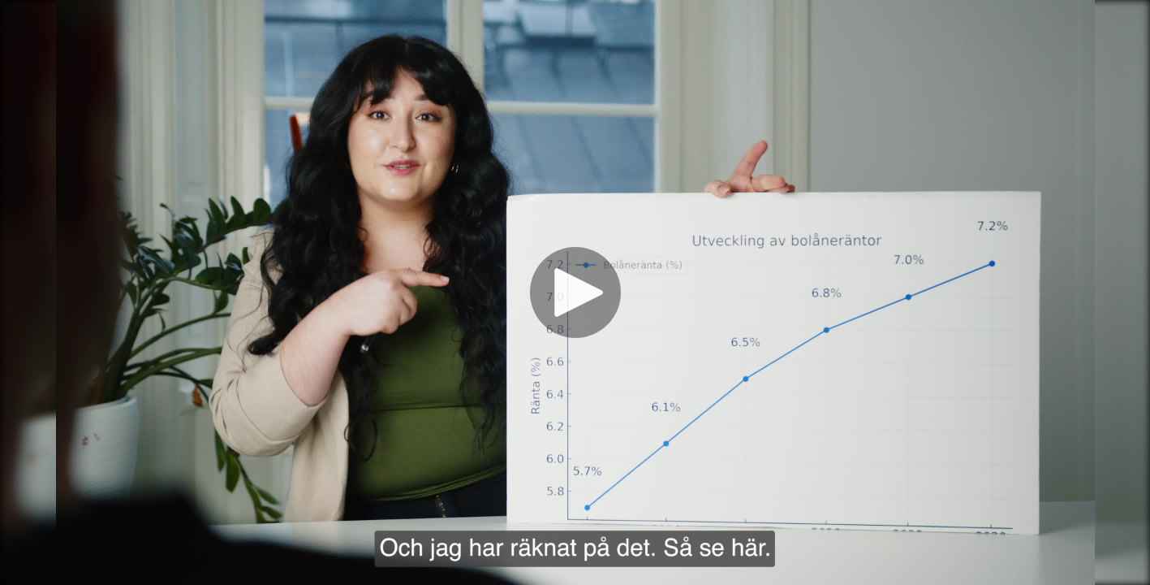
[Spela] (575, 292)
